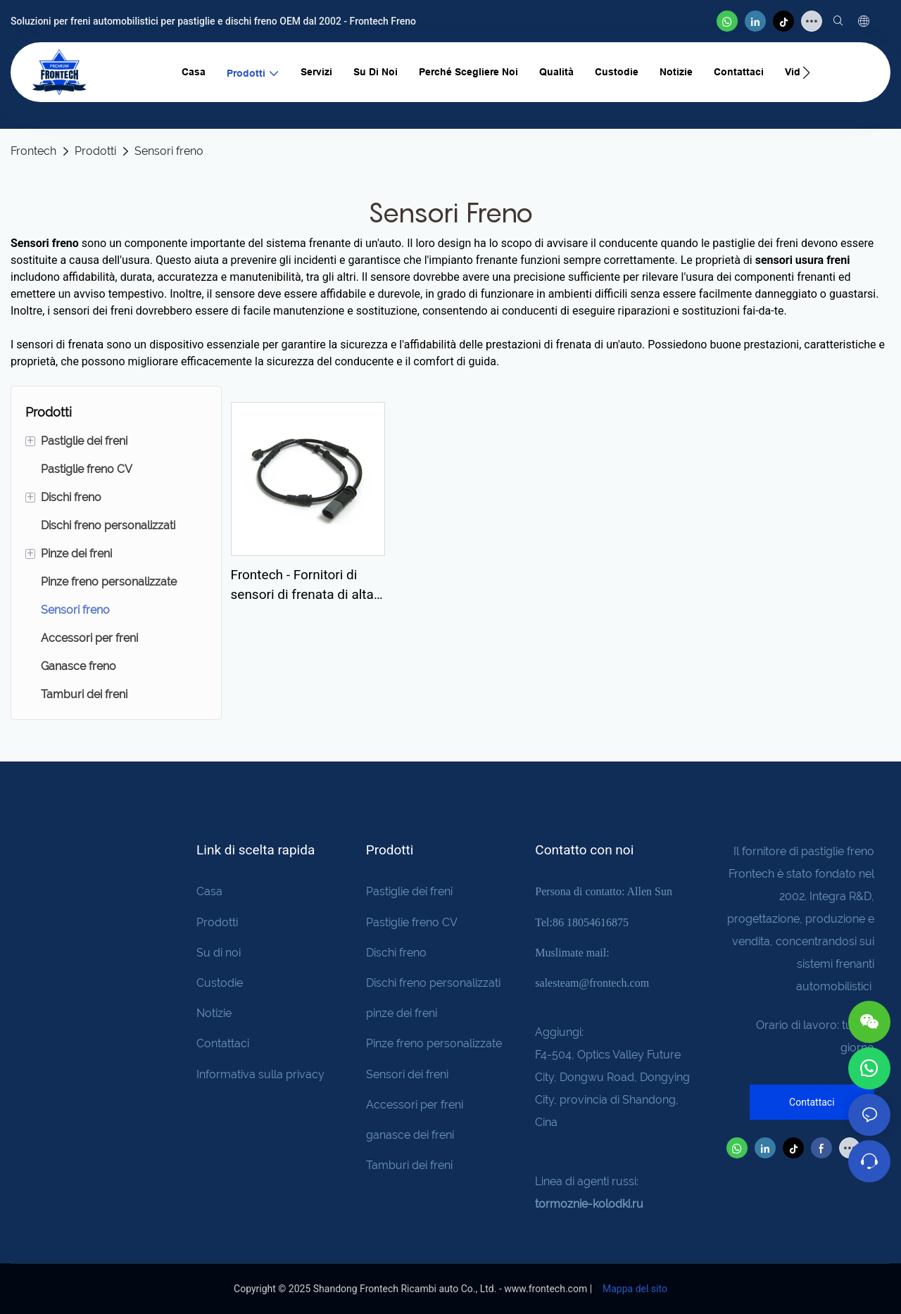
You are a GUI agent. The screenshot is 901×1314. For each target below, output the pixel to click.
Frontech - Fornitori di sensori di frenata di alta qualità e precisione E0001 (302, 586)
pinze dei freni (401, 1013)
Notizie (214, 1013)
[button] (806, 72)
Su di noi (218, 952)
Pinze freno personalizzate (434, 1043)
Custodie (219, 983)
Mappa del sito (633, 1288)
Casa (209, 891)
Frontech (33, 151)
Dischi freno (396, 952)
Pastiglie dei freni (409, 891)
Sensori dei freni (407, 1074)
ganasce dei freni (410, 1135)
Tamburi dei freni (409, 1165)
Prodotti (95, 151)
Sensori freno (168, 151)
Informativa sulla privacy (260, 1074)
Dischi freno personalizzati (433, 983)
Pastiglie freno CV (412, 922)
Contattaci (222, 1043)
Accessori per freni (414, 1104)
